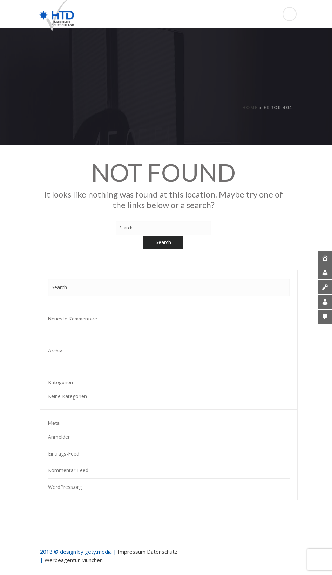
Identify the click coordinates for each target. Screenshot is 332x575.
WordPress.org (65, 487)
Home (250, 107)
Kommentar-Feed (68, 470)
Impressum (131, 551)
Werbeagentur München (74, 559)
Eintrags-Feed (63, 453)
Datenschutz (162, 551)
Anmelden (59, 437)
